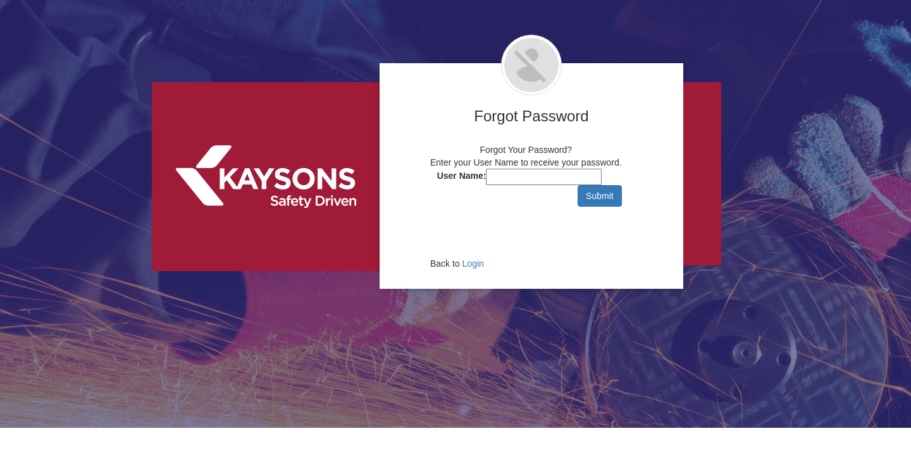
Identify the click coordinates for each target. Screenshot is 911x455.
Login (473, 263)
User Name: (461, 176)
